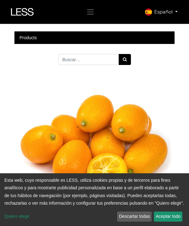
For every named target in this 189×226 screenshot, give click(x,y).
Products (28, 37)
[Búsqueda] (125, 59)
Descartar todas (134, 216)
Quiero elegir (17, 216)
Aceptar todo (168, 216)
